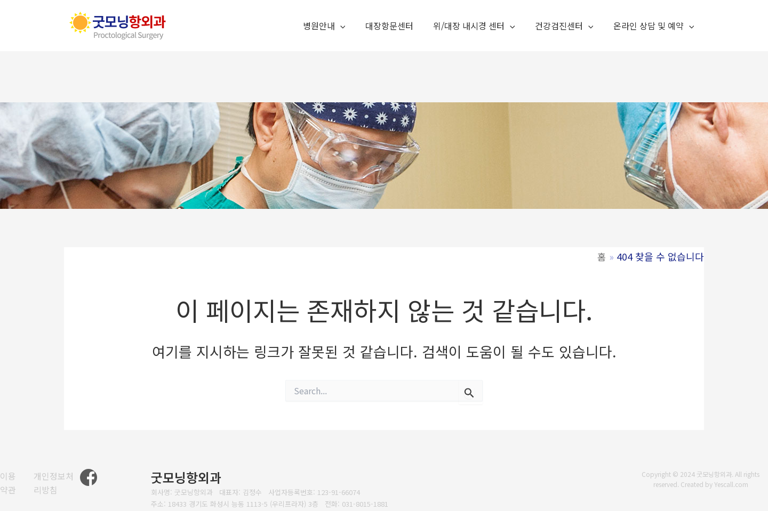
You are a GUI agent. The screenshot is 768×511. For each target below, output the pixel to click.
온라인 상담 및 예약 (654, 26)
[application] (353, 26)
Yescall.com (731, 484)
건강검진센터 (568, 26)
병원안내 (337, 26)
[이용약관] (11, 483)
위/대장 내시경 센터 (481, 26)
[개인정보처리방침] (58, 483)
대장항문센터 (399, 25)
